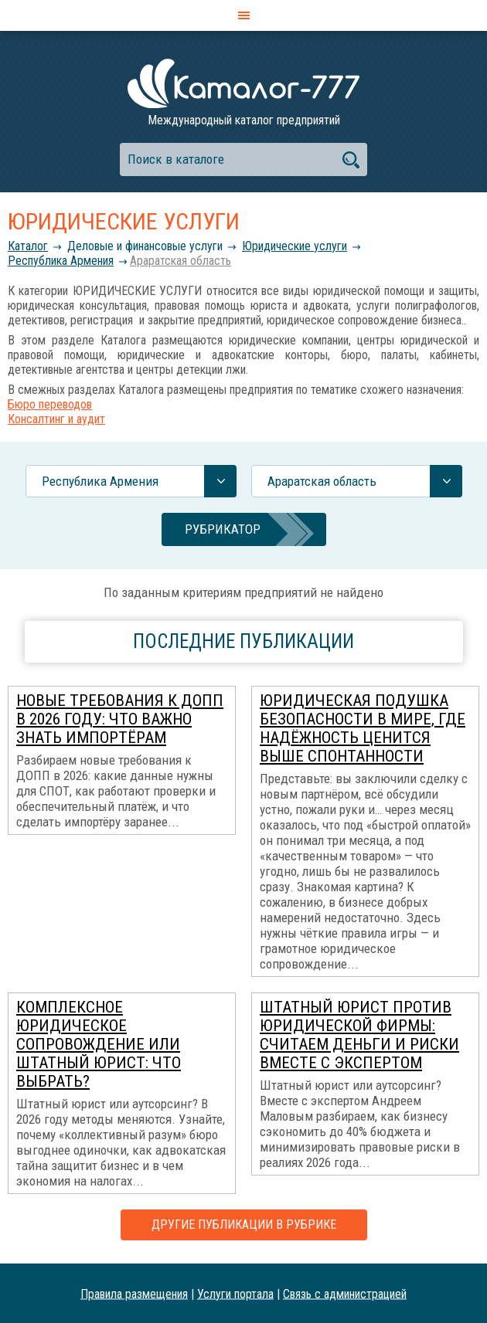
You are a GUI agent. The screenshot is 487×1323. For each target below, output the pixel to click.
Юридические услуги (294, 246)
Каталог (28, 246)
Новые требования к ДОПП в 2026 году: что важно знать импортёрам (119, 719)
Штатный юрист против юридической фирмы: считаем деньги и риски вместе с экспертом (359, 1035)
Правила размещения (134, 1293)
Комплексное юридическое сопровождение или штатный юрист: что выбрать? (98, 1044)
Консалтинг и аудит (56, 419)
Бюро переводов (50, 404)
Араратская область (180, 260)
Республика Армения (61, 260)
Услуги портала (235, 1293)
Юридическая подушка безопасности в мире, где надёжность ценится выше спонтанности (362, 728)
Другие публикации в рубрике (244, 1224)
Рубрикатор (223, 529)
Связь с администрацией (345, 1293)
